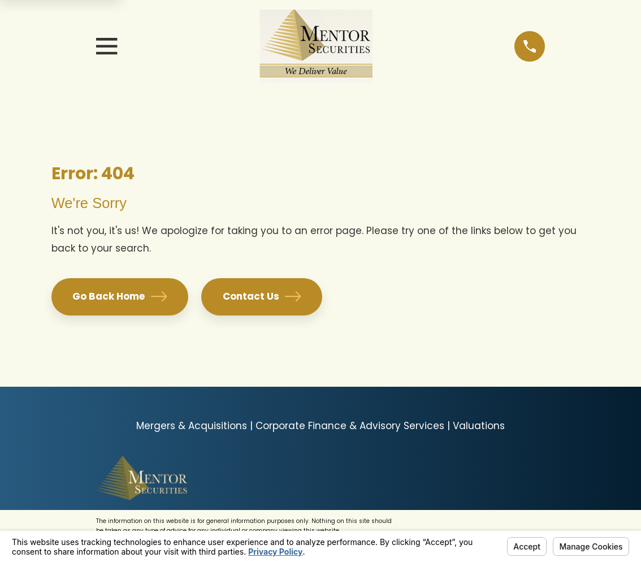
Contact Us (262, 296)
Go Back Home (119, 296)
